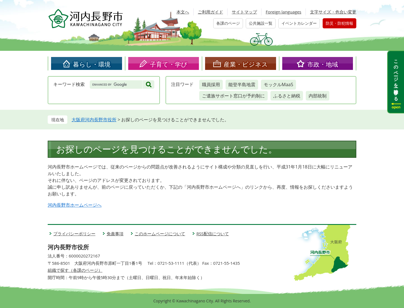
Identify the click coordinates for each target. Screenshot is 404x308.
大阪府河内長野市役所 (94, 120)
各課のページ (228, 23)
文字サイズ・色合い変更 (333, 12)
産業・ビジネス (246, 64)
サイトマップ (244, 12)
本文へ (182, 12)
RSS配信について (212, 233)
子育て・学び (168, 64)
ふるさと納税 (286, 96)
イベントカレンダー (299, 23)
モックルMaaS (278, 84)
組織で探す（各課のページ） (75, 270)
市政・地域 (322, 64)
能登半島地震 (241, 84)
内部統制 (318, 96)
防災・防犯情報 (339, 23)
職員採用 (211, 84)
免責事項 (115, 233)
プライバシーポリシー (74, 233)
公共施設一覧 (260, 23)
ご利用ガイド (210, 12)
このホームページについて (160, 233)
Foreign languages (283, 12)
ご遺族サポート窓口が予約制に (233, 96)
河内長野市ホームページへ (75, 205)
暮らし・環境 (92, 64)
